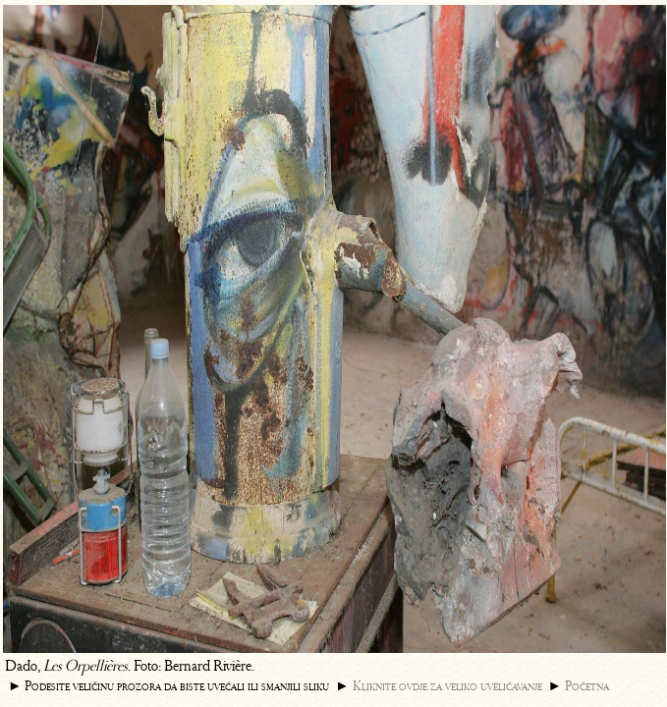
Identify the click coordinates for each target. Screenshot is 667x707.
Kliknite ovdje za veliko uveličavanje (447, 686)
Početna (587, 686)
